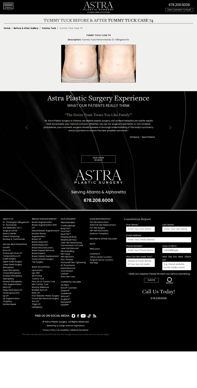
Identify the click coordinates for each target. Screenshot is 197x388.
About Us (7, 219)
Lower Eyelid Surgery (12, 262)
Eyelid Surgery (9, 257)
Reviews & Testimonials (13, 238)
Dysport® (65, 283)
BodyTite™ (65, 225)
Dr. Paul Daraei (9, 225)
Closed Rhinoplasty (11, 270)
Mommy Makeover (40, 278)
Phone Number (134, 247)
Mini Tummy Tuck (39, 275)
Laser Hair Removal (69, 243)
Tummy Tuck (49, 28)
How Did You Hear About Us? (176, 259)
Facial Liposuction (10, 288)
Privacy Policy (50, 326)
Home (7, 28)
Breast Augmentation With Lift (44, 225)
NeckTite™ (65, 230)
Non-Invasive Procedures (73, 219)
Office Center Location (100, 256)
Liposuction (37, 262)
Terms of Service (96, 331)
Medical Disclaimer (78, 326)
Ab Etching (36, 267)
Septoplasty (8, 275)
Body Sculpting (39, 259)
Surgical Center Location (100, 259)
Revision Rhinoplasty (12, 278)
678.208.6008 (179, 4)
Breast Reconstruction (41, 241)
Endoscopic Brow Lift (12, 252)
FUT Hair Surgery (97, 228)
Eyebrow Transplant (98, 233)
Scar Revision (67, 264)
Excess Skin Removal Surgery (44, 288)
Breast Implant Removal (42, 243)
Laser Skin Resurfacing (70, 238)
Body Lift (35, 283)
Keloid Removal (68, 262)
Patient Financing (10, 236)
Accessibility (63, 326)
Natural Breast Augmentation (45, 228)
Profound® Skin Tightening (72, 257)
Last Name (168, 225)
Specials (94, 248)
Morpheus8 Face (68, 236)
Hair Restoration (98, 219)
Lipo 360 (35, 265)
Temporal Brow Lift (11, 254)
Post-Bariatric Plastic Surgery (45, 286)
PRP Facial (65, 249)
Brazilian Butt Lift (38, 280)
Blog (92, 243)
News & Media (9, 233)
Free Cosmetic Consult (179, 10)
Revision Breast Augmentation (45, 230)
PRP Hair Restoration (99, 230)
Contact (94, 253)
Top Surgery (37, 254)
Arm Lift (35, 291)
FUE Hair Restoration (98, 223)
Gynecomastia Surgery (42, 251)
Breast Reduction (39, 236)
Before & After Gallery (26, 28)
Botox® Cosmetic (68, 280)
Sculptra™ (65, 291)
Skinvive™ (65, 288)
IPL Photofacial (67, 259)
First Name (132, 225)
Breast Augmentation (41, 223)
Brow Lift (6, 249)
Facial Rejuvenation (12, 243)
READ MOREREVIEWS (98, 159)
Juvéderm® (66, 286)
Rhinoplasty (8, 265)
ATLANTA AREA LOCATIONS (98, 12)
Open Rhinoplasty (11, 267)
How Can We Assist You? (139, 257)
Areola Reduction (39, 238)
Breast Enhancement (42, 219)
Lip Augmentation (10, 294)
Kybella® (64, 296)
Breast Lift (36, 233)
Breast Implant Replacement (44, 249)
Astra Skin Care (67, 270)
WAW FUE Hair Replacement (102, 225)
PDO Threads (66, 254)
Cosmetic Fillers (69, 274)
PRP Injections (67, 251)
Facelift (6, 246)
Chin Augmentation (11, 280)
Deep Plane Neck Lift (12, 286)
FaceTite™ (65, 228)
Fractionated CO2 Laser (71, 241)
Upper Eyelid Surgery (12, 259)
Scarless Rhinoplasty (12, 272)
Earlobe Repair (9, 299)
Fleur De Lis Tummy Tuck (42, 272)
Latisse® (64, 267)
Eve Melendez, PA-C (11, 228)
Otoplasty (7, 296)
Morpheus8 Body (68, 233)
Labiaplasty (37, 296)
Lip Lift (5, 291)
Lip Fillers (64, 278)
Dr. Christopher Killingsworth (15, 223)
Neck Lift (6, 283)
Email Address (134, 236)
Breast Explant (38, 246)
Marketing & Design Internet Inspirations (65, 322)
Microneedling (67, 246)
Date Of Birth (169, 247)
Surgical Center (10, 230)
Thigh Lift (35, 294)
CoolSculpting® (67, 223)
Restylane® (65, 294)
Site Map (93, 262)
